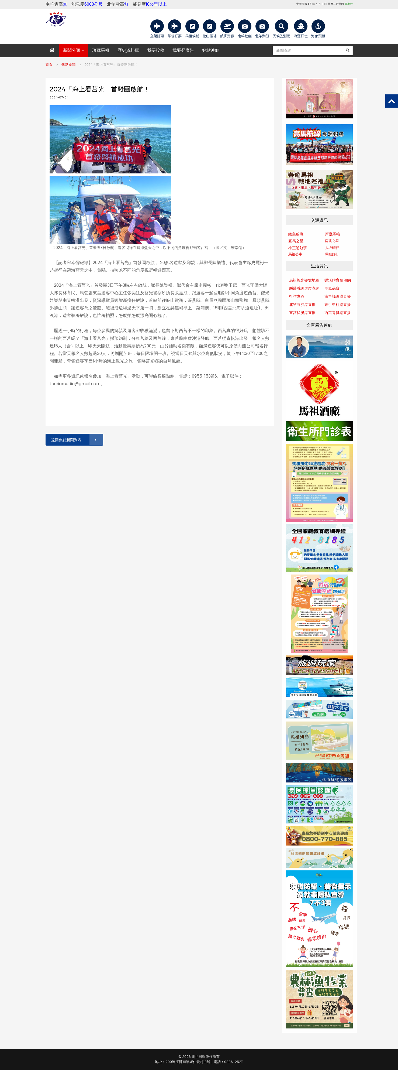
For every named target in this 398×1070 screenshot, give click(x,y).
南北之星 (332, 240)
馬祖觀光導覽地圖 (304, 280)
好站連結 (210, 50)
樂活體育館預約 (337, 280)
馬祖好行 (332, 254)
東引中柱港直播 (337, 304)
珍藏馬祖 (100, 50)
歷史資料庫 (128, 50)
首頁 (49, 65)
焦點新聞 (68, 65)
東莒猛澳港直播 (302, 312)
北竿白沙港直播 (302, 304)
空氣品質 (332, 288)
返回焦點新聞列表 (76, 440)
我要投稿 (155, 50)
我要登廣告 (183, 50)
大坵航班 (332, 247)
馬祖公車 (295, 254)
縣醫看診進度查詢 (304, 288)
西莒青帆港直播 (337, 312)
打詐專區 (296, 296)
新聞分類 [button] (73, 50)
